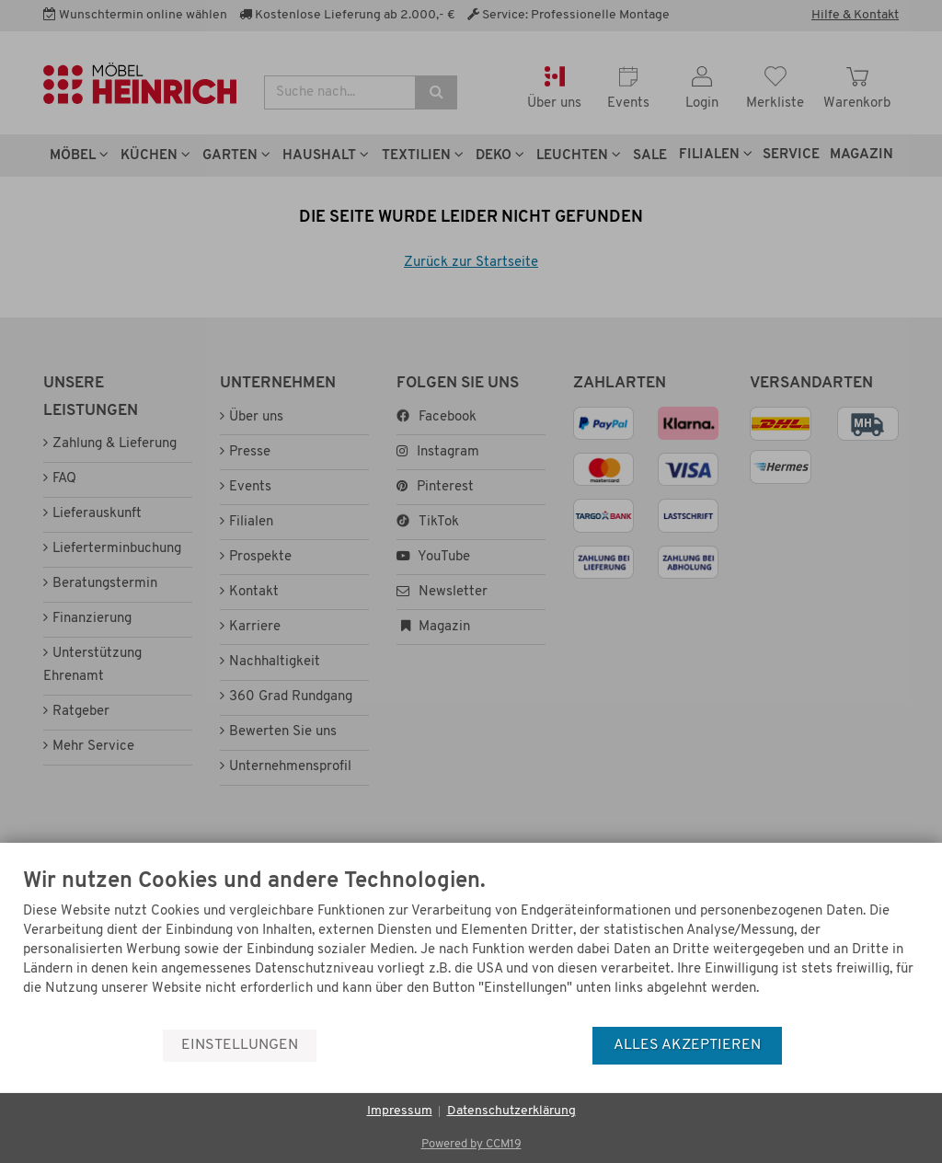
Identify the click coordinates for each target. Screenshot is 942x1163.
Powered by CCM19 (471, 1144)
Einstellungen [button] (239, 1045)
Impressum (399, 1111)
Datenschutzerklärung (511, 1111)
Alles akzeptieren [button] (687, 1045)
